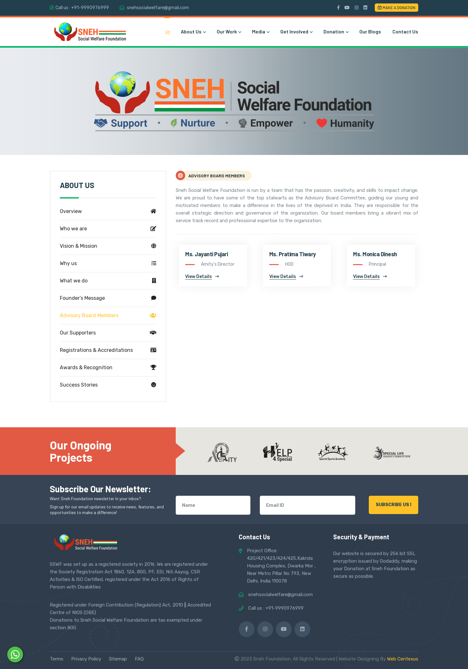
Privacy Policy (86, 659)
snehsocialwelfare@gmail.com (158, 7)
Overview (108, 211)
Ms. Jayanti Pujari (206, 254)
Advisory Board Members (108, 315)
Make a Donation (396, 7)
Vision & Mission (108, 246)
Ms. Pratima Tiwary (292, 254)
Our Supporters (108, 333)
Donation (335, 31)
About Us (193, 31)
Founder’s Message (108, 298)
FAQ (139, 659)
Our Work (229, 31)
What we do (108, 281)
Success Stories (108, 385)
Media (260, 31)
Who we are (108, 229)
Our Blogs (370, 31)
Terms (56, 659)
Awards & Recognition (108, 367)
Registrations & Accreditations (108, 350)
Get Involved (296, 31)
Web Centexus (402, 659)
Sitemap (118, 659)
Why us (108, 263)
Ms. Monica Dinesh (375, 254)
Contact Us (405, 31)
